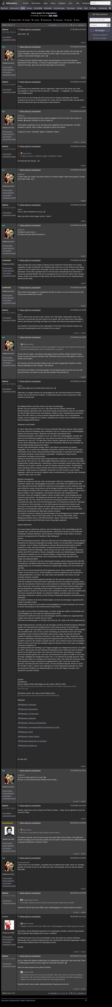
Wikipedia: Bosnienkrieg (29, 709)
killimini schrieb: (27, 344)
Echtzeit (25, 3)
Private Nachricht (8, 70)
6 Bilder (27, 20)
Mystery (29, 8)
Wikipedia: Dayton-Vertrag (29, 736)
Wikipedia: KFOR (26, 732)
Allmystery (11, 3)
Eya (3, 47)
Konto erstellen (101, 38)
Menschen (4, 8)
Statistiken (61, 3)
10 (73, 25)
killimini (5, 29)
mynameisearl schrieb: (29, 900)
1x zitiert (76, 142)
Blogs (45, 3)
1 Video (36, 20)
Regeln (22, 1000)
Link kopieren (6, 37)
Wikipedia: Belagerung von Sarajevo (33, 741)
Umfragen (93, 8)
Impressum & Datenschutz (10, 1000)
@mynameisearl (23, 862)
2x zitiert (76, 912)
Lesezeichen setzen (9, 40)
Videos (53, 3)
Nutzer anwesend (100, 14)
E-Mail (55, 15)
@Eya (20, 86)
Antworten (59, 20)
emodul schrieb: (27, 972)
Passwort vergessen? (100, 35)
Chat (71, 3)
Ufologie (79, 8)
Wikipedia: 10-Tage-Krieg (29, 714)
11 (76, 25)
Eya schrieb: (25, 153)
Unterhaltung (102, 8)
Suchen (69, 20)
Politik (23, 8)
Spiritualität (47, 8)
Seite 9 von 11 (8, 25)
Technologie (71, 8)
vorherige (53, 25)
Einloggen (101, 30)
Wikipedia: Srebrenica (28, 705)
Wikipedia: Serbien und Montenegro (33, 723)
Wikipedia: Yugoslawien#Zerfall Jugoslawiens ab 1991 (40, 727)
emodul (5, 917)
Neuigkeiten (86, 3)
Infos (77, 20)
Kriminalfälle (38, 8)
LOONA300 (6, 260)
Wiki (77, 3)
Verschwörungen (59, 8)
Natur (86, 8)
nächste (81, 25)
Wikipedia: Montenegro (28, 746)
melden (83, 43)
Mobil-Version (30, 1000)
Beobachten (47, 20)
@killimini (21, 116)
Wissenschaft (14, 8)
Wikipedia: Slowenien (28, 718)
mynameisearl (7, 823)
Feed (50, 15)
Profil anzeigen (7, 67)
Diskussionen (35, 3)
